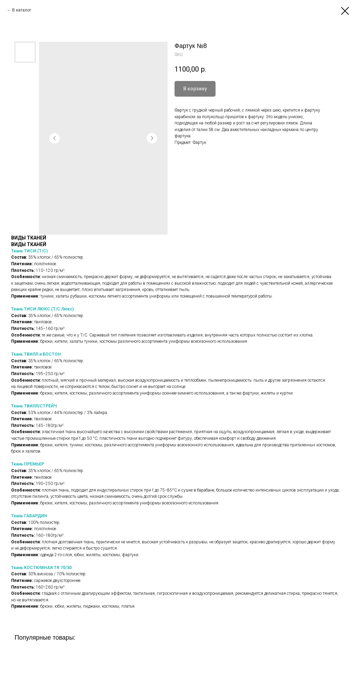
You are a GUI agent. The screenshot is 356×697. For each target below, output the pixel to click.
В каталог (21, 10)
